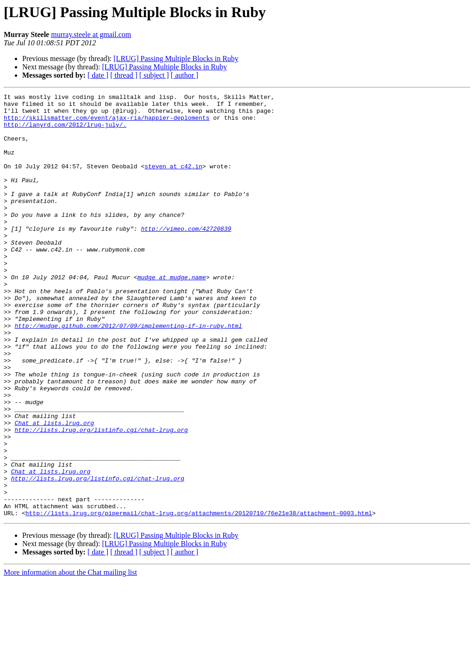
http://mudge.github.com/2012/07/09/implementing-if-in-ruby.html (128, 373)
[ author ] (185, 75)
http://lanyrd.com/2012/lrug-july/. (65, 131)
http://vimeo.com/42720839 (186, 256)
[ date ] (97, 75)
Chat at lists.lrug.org (54, 489)
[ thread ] (123, 75)
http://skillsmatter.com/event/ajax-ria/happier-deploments (107, 123)
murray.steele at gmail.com (91, 34)
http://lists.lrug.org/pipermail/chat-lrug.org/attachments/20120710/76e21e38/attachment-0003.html (198, 597)
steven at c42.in (173, 181)
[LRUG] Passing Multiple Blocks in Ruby (175, 58)
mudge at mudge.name (171, 314)
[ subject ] (154, 75)
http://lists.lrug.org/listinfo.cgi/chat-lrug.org (100, 497)
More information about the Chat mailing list (70, 657)
